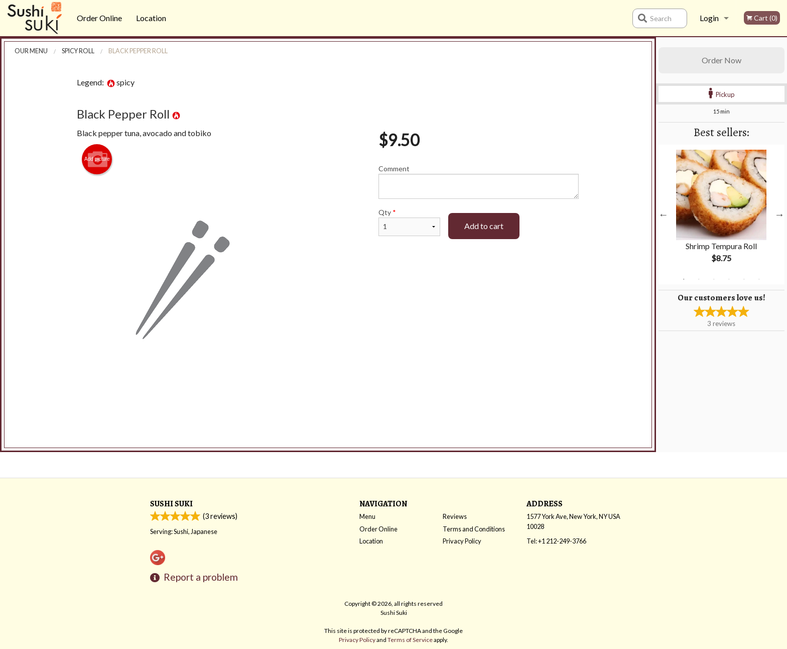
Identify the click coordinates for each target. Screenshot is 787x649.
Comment (478, 181)
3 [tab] (714, 279)
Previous (664, 214)
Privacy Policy (462, 541)
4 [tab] (729, 279)
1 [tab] (684, 279)
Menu (367, 516)
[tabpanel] (721, 214)
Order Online (99, 18)
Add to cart (483, 226)
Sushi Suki (171, 503)
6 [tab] (759, 279)
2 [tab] (699, 279)
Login (709, 18)
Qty (409, 222)
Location (151, 18)
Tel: (556, 541)
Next (779, 214)
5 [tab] (744, 279)
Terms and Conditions (474, 529)
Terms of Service (410, 639)
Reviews (455, 516)
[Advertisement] (328, 420)
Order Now (721, 60)
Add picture (97, 159)
